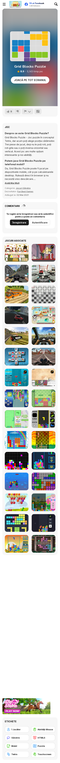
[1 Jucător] (17, 729)
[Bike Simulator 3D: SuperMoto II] (16, 273)
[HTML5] (43, 738)
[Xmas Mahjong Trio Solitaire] (16, 357)
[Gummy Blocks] (16, 440)
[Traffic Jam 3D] (43, 336)
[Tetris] (17, 754)
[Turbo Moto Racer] (43, 273)
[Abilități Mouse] (43, 729)
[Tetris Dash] (43, 419)
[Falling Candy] (43, 502)
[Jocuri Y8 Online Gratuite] (15, 4)
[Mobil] (17, 746)
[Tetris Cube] (43, 461)
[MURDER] (43, 253)
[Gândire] (17, 738)
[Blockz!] (16, 419)
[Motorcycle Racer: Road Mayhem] (43, 357)
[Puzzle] (43, 746)
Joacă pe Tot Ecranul (30, 80)
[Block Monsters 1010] (43, 398)
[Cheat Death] (43, 377)
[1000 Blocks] (43, 544)
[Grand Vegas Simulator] (16, 336)
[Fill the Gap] (16, 523)
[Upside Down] (16, 398)
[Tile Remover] (16, 461)
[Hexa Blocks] (16, 502)
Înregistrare (19, 222)
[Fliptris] (16, 481)
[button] (12, 183)
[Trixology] (43, 523)
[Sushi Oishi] (16, 253)
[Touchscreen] (43, 754)
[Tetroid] (43, 481)
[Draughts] (43, 294)
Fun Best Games (25, 191)
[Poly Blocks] (16, 544)
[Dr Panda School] (43, 315)
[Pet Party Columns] (43, 440)
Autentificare (40, 222)
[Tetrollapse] (16, 377)
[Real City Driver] (16, 315)
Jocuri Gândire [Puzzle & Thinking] (23, 188)
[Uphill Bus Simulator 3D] (16, 294)
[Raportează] (27, 111)
